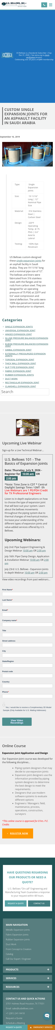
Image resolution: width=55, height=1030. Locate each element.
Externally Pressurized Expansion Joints (25, 355)
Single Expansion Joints (19, 327)
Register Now (17, 833)
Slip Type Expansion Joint (19, 367)
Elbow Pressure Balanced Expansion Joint (26, 345)
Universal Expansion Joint (20, 330)
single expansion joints (28, 260)
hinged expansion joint (18, 334)
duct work (11, 379)
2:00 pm (11, 478)
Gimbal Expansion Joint (18, 350)
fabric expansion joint (18, 371)
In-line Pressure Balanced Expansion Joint (26, 339)
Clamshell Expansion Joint (20, 386)
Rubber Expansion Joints (19, 375)
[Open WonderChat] (47, 1016)
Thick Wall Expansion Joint (20, 363)
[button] (50, 4)
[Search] (52, 391)
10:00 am (28, 474)
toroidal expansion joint (19, 359)
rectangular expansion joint (22, 382)
